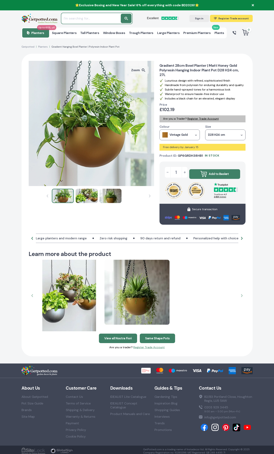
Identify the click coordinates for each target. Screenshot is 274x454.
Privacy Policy (76, 427)
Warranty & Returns (80, 414)
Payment (72, 421)
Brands (27, 408)
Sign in (199, 18)
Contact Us (74, 394)
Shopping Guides (167, 408)
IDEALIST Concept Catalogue (123, 403)
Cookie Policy (76, 434)
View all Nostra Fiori (117, 335)
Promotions (163, 427)
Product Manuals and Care (130, 411)
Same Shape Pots (158, 335)
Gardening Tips (165, 394)
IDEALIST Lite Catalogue (128, 394)
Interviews (162, 414)
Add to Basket (214, 172)
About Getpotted (35, 394)
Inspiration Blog (166, 401)
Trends (159, 421)
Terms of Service (78, 401)
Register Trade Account (203, 119)
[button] (32, 237)
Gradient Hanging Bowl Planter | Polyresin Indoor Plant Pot (85, 46)
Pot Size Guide (32, 401)
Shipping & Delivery (80, 408)
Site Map (28, 414)
